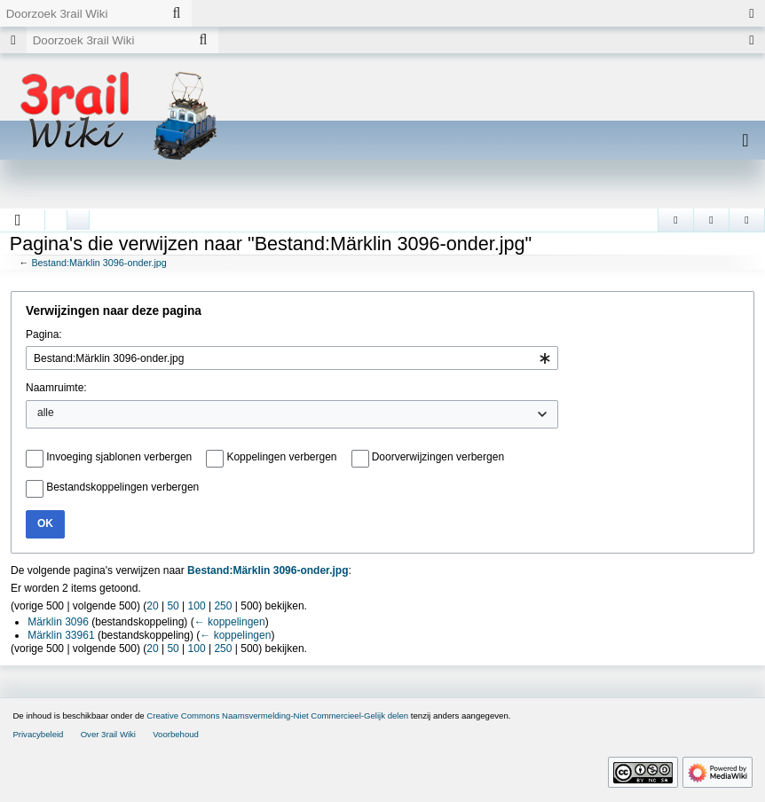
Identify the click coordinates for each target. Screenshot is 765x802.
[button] (18, 220)
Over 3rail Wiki (108, 734)
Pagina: (44, 334)
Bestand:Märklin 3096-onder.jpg (98, 262)
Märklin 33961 (61, 635)
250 (223, 606)
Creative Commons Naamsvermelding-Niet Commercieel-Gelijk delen (277, 715)
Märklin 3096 (58, 622)
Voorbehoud (176, 734)
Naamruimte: (56, 387)
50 (172, 606)
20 (152, 606)
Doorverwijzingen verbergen (438, 457)
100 (197, 606)
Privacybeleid (37, 734)
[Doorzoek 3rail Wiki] (81, 13)
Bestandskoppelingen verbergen (122, 487)
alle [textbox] (45, 412)
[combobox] (292, 358)
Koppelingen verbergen (281, 457)
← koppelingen (229, 622)
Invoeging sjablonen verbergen (119, 457)
